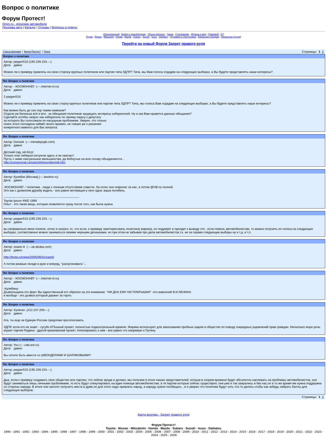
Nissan (98, 37)
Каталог (30, 27)
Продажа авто (12, 27)
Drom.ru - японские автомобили (24, 24)
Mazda (127, 37)
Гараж (170, 34)
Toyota (89, 37)
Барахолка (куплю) (231, 37)
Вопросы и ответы (64, 27)
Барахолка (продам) (208, 37)
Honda (119, 37)
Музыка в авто (198, 34)
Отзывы (43, 27)
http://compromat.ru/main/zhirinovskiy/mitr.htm (34, 162)
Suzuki (146, 37)
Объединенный (111, 34)
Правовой (213, 34)
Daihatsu (163, 37)
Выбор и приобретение (133, 34)
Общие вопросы (156, 34)
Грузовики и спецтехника (183, 37)
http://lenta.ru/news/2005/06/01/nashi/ (29, 257)
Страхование (182, 34)
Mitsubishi (109, 37)
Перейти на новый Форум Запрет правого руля (163, 44)
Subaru (137, 37)
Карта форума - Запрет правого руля (163, 414)
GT (222, 34)
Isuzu (154, 37)
